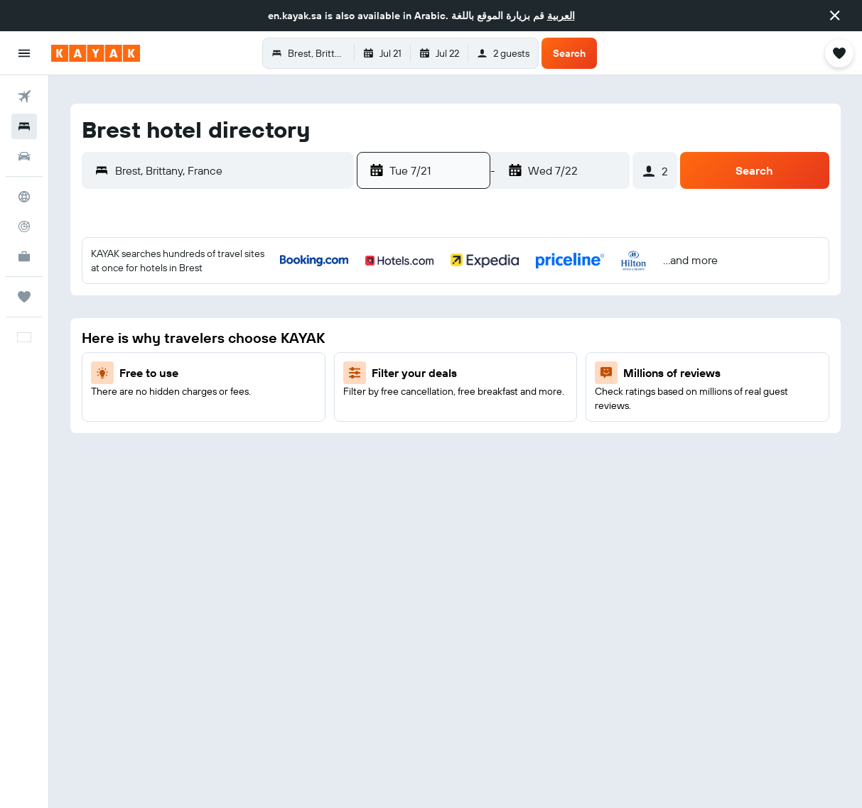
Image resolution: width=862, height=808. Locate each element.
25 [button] (345, 405)
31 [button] (311, 439)
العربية (561, 15)
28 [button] (209, 439)
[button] (835, 16)
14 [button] (209, 371)
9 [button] (277, 337)
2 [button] (277, 303)
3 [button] (311, 303)
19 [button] (141, 405)
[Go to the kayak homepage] (95, 53)
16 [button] (277, 371)
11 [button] (345, 337)
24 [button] (311, 405)
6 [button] (175, 337)
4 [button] (346, 303)
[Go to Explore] (24, 196)
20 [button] (175, 405)
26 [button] (140, 439)
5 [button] (141, 337)
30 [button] (277, 439)
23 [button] (277, 405)
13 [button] (175, 371)
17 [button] (311, 371)
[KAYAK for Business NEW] (24, 256)
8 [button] (243, 337)
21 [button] (209, 405)
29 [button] (243, 439)
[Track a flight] (24, 226)
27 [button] (175, 439)
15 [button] (243, 371)
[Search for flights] (24, 96)
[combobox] (231, 170)
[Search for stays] (24, 126)
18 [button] (345, 371)
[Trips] (24, 297)
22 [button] (243, 405)
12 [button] (141, 371)
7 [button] (209, 337)
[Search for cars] (24, 156)
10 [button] (312, 337)
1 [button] (243, 303)
